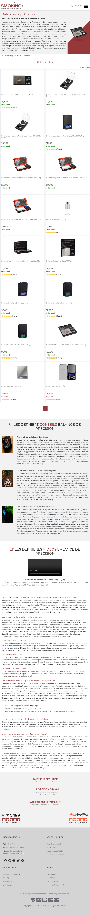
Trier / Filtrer (45, 62)
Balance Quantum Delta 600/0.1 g (14, 303)
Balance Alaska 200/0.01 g (11, 386)
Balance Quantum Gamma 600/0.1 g (15, 345)
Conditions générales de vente (59, 894)
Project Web (62, 906)
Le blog (6, 878)
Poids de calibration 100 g (56, 219)
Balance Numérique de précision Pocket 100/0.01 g (66, 345)
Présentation (51, 874)
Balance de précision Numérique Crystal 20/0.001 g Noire (66, 95)
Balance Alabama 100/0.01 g (57, 386)
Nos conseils (7, 881)
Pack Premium (52, 881)
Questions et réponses (11, 874)
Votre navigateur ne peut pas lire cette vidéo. (45, 567)
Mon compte (51, 847)
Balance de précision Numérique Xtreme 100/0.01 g (21, 178)
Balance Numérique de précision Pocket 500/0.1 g (20, 261)
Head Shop (9, 56)
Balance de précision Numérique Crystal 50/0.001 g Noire (21, 137)
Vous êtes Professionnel (55, 885)
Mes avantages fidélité (55, 851)
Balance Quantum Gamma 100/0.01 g (61, 303)
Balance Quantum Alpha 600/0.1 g (59, 261)
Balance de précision (22, 56)
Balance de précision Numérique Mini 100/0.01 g (65, 136)
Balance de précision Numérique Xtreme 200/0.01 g (66, 178)
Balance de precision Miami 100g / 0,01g (17, 94)
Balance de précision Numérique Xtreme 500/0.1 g (21, 219)
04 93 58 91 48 (9, 844)
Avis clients (7, 885)
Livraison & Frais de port (55, 855)
